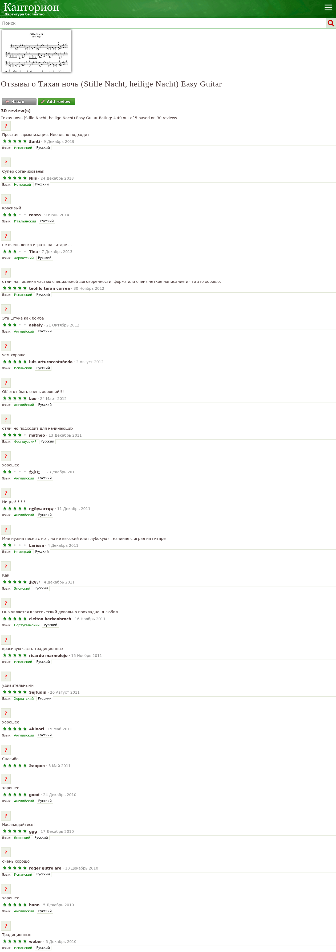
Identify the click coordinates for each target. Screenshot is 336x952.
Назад (15, 102)
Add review (55, 102)
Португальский (26, 625)
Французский (25, 442)
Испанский (23, 148)
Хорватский (24, 258)
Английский (24, 331)
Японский (22, 588)
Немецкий (22, 185)
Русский (43, 148)
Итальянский (25, 221)
